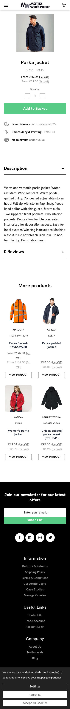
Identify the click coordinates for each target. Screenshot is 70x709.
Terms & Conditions (35, 578)
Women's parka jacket (18, 432)
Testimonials (35, 652)
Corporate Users (35, 584)
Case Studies (35, 589)
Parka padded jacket (51, 345)
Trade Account (35, 621)
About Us (35, 647)
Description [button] (15, 168)
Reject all (35, 695)
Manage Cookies (35, 595)
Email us (49, 132)
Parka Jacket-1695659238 (18, 345)
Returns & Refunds (35, 566)
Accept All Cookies (35, 703)
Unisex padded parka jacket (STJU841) (51, 434)
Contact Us (35, 615)
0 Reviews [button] (14, 251)
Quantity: (35, 89)
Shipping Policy (35, 572)
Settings (35, 686)
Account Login (35, 627)
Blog (35, 658)
